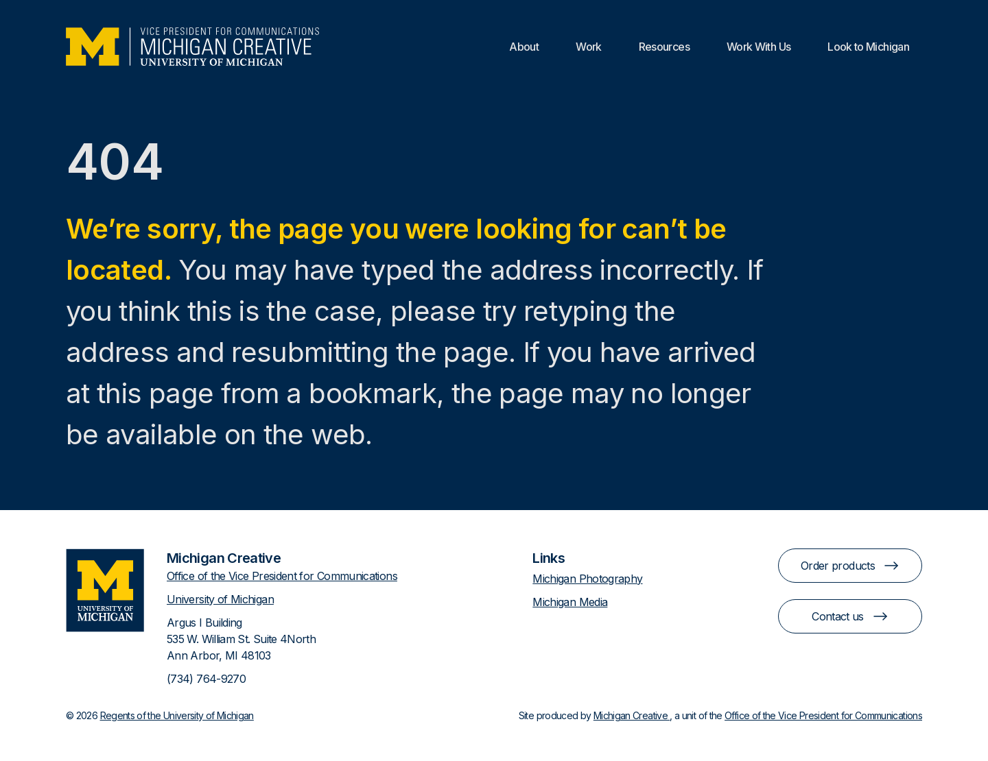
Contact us (850, 616)
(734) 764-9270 (206, 679)
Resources (664, 46)
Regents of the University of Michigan (177, 715)
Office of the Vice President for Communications (282, 576)
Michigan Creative (631, 715)
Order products (850, 565)
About (524, 46)
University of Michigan (220, 599)
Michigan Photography (587, 578)
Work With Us (758, 46)
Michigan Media (569, 602)
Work (588, 46)
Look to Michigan (868, 46)
